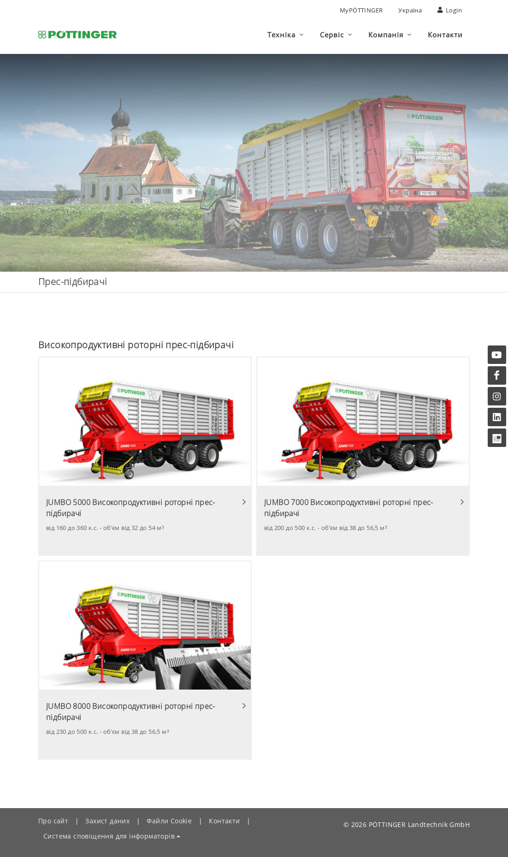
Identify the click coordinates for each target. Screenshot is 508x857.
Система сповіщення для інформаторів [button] (109, 836)
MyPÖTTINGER (361, 10)
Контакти (224, 820)
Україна (410, 10)
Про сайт (53, 820)
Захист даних (107, 820)
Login (449, 10)
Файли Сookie (169, 820)
